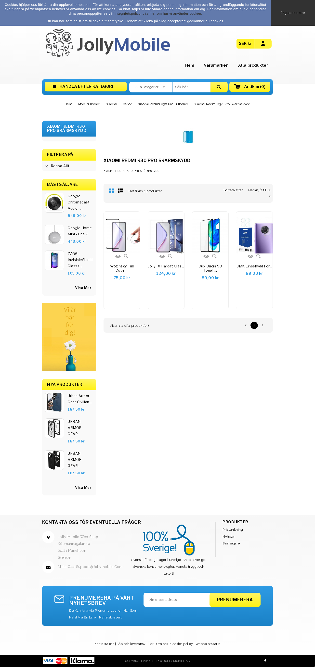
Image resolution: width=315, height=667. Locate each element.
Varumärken (216, 65)
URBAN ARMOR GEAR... (75, 427)
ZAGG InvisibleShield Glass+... (80, 260)
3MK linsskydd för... (254, 266)
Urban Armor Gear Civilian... (80, 399)
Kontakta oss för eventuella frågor (91, 522)
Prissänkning (233, 529)
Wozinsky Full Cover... (122, 268)
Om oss (162, 644)
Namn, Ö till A (260, 190)
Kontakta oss (104, 644)
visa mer (83, 288)
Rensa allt (57, 166)
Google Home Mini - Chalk (80, 231)
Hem (189, 65)
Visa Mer (83, 487)
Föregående (245, 325)
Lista (120, 190)
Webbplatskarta (208, 644)
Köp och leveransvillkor (135, 644)
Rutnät (111, 190)
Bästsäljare (231, 543)
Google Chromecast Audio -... (79, 202)
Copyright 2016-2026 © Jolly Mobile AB (157, 661)
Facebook (265, 661)
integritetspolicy (127, 13)
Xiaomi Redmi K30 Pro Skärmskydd (66, 128)
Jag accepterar (293, 13)
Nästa (262, 325)
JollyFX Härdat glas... (166, 266)
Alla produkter (253, 65)
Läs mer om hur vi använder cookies (172, 13)
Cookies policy (182, 644)
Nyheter (229, 536)
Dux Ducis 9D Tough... (210, 268)
